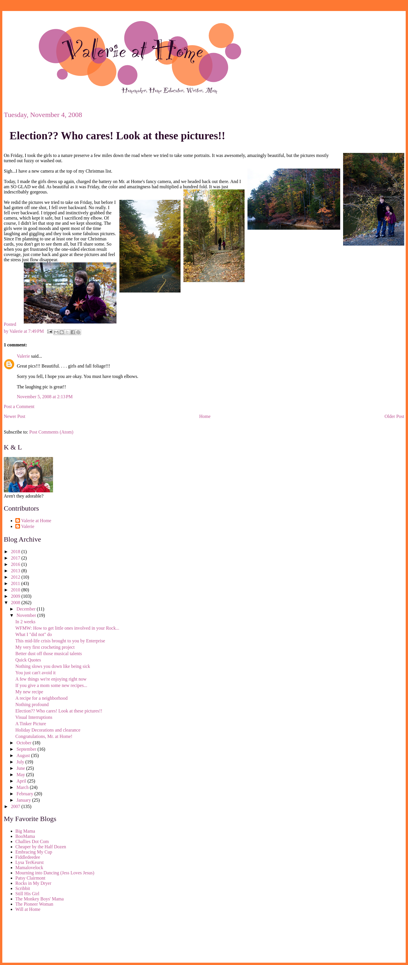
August (24, 755)
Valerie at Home (36, 520)
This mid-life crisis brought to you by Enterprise (60, 640)
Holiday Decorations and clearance (47, 730)
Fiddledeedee (27, 857)
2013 (16, 570)
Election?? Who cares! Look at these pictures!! (117, 136)
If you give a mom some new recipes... (51, 685)
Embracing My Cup (33, 851)
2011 (16, 583)
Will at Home (27, 909)
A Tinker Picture (30, 723)
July (21, 761)
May (21, 774)
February (25, 793)
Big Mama (25, 831)
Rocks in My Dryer (33, 883)
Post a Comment (19, 406)
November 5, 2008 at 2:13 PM (45, 396)
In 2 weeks (25, 621)
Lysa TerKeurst (29, 862)
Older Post (394, 416)
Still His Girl (27, 893)
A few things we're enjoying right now (51, 679)
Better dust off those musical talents (48, 653)
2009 (16, 596)
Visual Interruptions (33, 717)
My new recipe (29, 691)
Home (205, 416)
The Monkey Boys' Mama (39, 898)
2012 (16, 577)
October (25, 742)
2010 (16, 589)
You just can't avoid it (35, 672)
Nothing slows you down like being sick (52, 666)
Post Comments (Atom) (51, 432)
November (27, 615)
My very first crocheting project (44, 647)
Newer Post (14, 416)
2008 (16, 602)
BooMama (25, 836)
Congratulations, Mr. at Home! (43, 736)
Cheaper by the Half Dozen (40, 846)
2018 (16, 551)
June (21, 768)
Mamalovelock (29, 867)
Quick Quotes (28, 659)
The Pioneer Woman (34, 904)
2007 (16, 806)
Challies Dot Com (32, 841)
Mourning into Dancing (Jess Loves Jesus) (54, 872)
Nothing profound (32, 704)
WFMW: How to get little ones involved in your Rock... (67, 628)
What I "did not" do (33, 634)
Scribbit (22, 888)
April (22, 780)
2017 (16, 557)
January (24, 800)
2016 (16, 564)
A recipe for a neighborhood (41, 698)
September (27, 749)
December (27, 608)
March (23, 787)
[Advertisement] (30, 938)
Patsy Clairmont (30, 878)
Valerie (23, 356)
